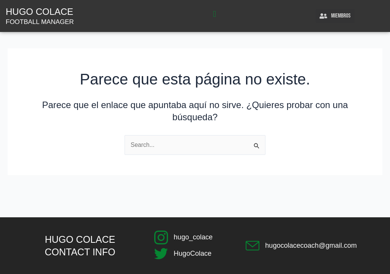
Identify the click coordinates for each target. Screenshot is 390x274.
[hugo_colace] (161, 237)
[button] (214, 14)
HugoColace (192, 253)
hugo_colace (193, 237)
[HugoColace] (161, 254)
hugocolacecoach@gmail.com (310, 245)
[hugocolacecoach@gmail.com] (252, 246)
